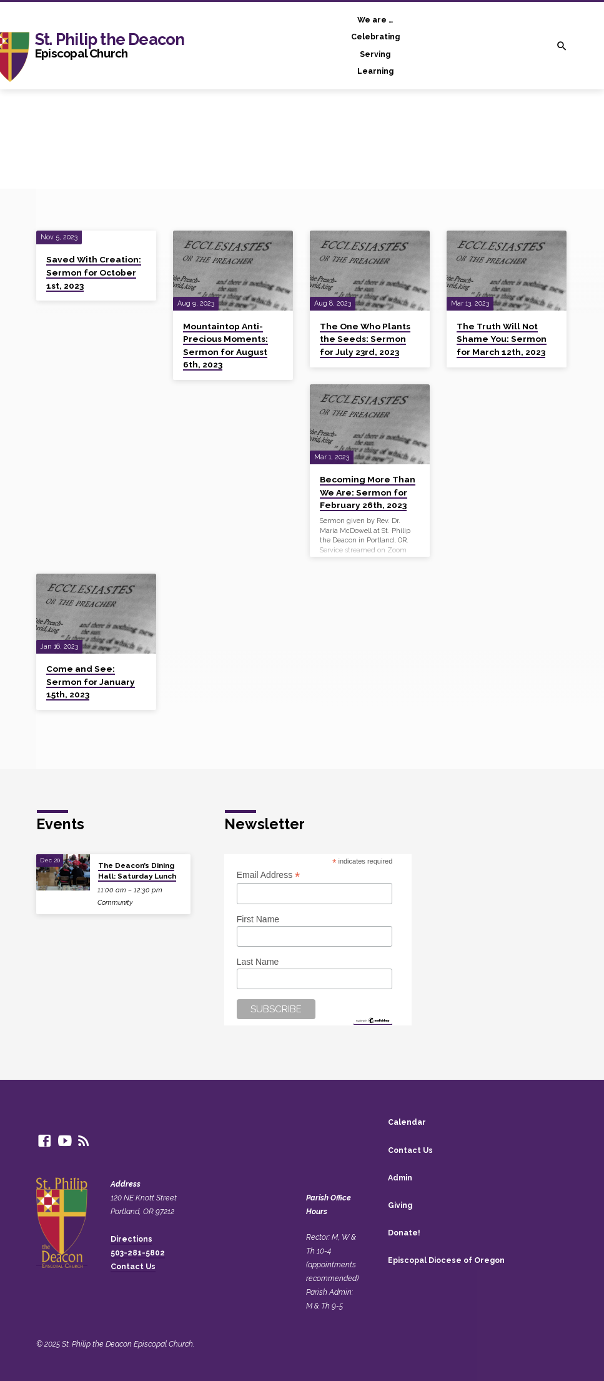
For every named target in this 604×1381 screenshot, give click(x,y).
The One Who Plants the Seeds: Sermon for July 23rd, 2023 (365, 339)
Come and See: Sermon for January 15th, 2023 (90, 681)
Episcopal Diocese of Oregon (446, 1260)
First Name (258, 919)
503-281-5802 (138, 1252)
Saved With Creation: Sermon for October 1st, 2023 (93, 272)
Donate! (404, 1232)
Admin (400, 1177)
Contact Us (133, 1266)
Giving (400, 1205)
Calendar (407, 1122)
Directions (131, 1239)
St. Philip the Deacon (109, 44)
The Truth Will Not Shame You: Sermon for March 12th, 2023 (502, 339)
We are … (375, 19)
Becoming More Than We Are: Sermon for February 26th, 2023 (367, 492)
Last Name (258, 962)
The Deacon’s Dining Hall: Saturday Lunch (137, 870)
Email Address (268, 875)
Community (114, 903)
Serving (375, 54)
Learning (375, 71)
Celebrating (375, 36)
